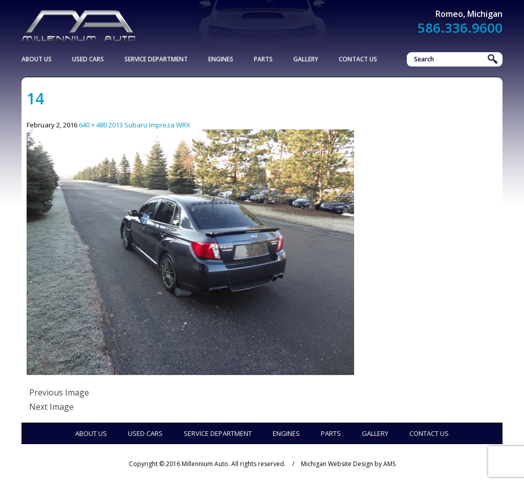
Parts (263, 59)
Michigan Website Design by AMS (348, 463)
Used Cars (88, 59)
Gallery (305, 59)
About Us (36, 59)
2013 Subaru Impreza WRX (149, 124)
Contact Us (358, 59)
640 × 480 (93, 124)
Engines (220, 59)
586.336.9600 (460, 27)
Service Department (156, 59)
